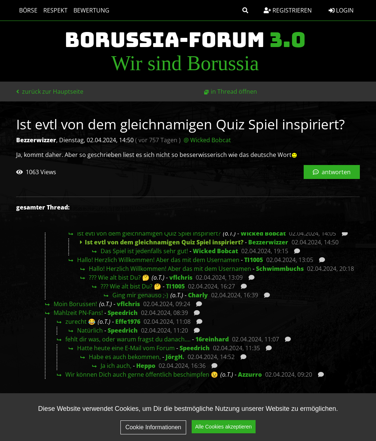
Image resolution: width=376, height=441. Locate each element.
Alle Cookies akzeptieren (223, 431)
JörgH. (175, 357)
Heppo (145, 366)
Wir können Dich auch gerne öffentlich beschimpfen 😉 (142, 374)
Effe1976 (127, 322)
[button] (245, 10)
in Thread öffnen (234, 91)
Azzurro (250, 374)
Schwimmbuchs (280, 269)
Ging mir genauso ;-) (140, 295)
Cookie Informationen (153, 432)
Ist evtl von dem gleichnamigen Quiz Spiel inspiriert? (149, 233)
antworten (332, 172)
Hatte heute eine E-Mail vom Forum (126, 348)
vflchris (180, 277)
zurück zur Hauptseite (49, 91)
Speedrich (123, 313)
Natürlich (90, 330)
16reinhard (212, 339)
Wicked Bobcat (263, 233)
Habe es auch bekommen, (124, 357)
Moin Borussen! (75, 304)
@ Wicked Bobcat (207, 140)
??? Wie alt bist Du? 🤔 (119, 277)
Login (341, 10)
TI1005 (253, 260)
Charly (198, 295)
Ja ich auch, (116, 366)
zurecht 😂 (80, 322)
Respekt (55, 10)
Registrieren (288, 10)
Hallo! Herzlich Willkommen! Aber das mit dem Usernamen (158, 260)
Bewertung (91, 10)
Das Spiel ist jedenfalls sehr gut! (144, 251)
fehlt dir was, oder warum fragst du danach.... (128, 339)
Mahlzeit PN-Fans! (78, 313)
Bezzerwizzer (268, 242)
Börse (28, 10)
